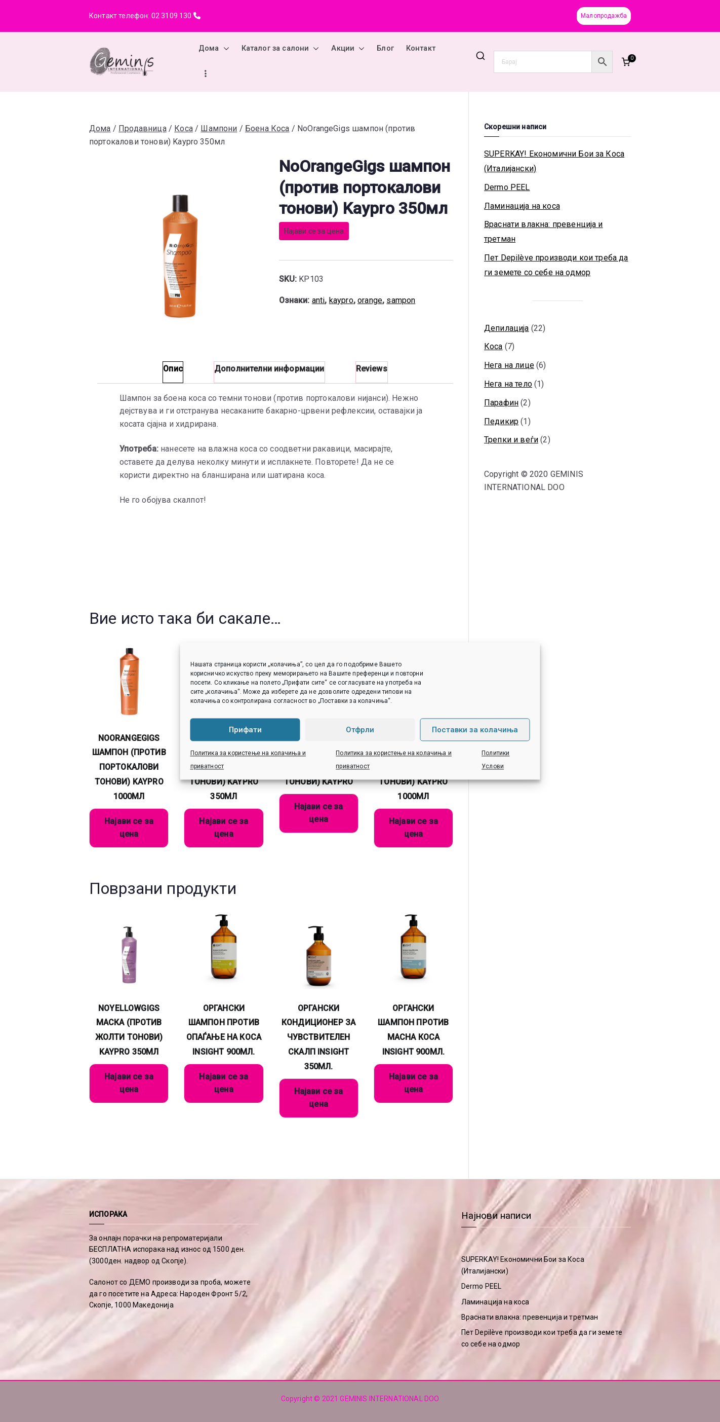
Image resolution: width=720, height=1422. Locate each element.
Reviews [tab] (371, 368)
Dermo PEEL (507, 187)
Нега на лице (509, 365)
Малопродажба (604, 15)
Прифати (245, 729)
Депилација (506, 328)
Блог (385, 48)
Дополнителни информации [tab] (269, 368)
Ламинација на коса (522, 206)
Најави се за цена (314, 231)
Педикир (501, 421)
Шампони (219, 128)
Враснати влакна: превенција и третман (543, 231)
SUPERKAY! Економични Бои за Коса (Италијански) (554, 161)
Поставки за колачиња (475, 729)
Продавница (142, 128)
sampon (400, 300)
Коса (183, 128)
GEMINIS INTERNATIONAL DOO (389, 1399)
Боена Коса (267, 128)
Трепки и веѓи (511, 439)
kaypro (341, 300)
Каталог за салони (280, 48)
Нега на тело (508, 384)
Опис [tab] (173, 368)
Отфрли (360, 729)
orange (369, 300)
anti (318, 300)
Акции (348, 48)
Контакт (420, 48)
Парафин (501, 402)
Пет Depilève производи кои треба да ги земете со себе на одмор (556, 265)
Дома (213, 48)
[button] (224, 48)
